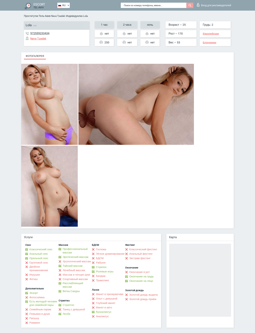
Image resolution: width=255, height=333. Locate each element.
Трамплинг (102, 280)
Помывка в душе (39, 313)
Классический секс (40, 249)
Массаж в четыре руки (76, 274)
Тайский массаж (73, 265)
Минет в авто (104, 307)
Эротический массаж (75, 257)
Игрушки (34, 274)
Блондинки (209, 42)
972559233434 (39, 33)
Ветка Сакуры (71, 291)
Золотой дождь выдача (143, 294)
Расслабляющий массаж (73, 285)
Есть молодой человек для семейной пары (43, 303)
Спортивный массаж (75, 279)
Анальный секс (38, 253)
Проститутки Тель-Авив (37, 16)
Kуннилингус (103, 312)
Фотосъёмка (36, 297)
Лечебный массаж (74, 270)
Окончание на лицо (141, 280)
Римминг (34, 322)
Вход (214, 5)
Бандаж (101, 276)
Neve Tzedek (58, 16)
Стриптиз (68, 305)
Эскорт (33, 293)
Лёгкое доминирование (110, 253)
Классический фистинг (143, 249)
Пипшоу (34, 318)
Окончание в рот (139, 272)
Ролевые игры (105, 271)
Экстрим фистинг (140, 258)
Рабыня (101, 262)
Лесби (66, 313)
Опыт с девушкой (106, 298)
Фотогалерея (35, 56)
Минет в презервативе (109, 294)
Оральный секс (38, 258)
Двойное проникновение (38, 268)
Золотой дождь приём (142, 299)
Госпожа (101, 249)
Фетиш (33, 279)
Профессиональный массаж (75, 250)
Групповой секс (38, 262)
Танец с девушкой (74, 309)
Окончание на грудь (141, 276)
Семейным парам (40, 309)
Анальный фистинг (141, 253)
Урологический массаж (77, 261)
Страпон (101, 267)
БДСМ (100, 258)
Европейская (211, 33)
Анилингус (102, 316)
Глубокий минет (105, 303)
